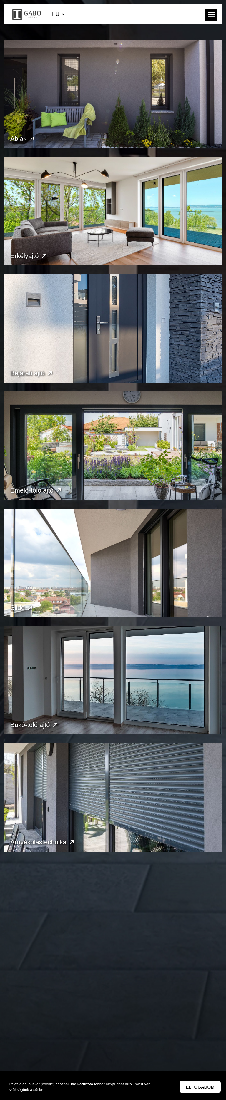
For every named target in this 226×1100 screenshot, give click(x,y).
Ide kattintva (82, 1084)
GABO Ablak (27, 14)
